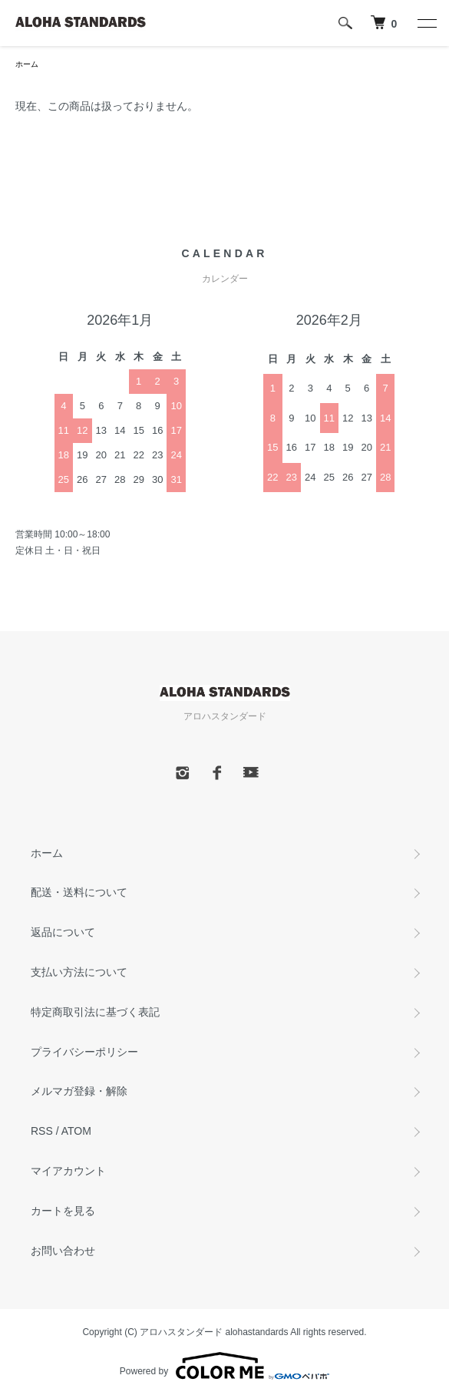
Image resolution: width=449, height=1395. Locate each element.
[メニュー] (426, 23)
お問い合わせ (63, 1251)
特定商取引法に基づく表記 (95, 1012)
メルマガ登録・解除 (79, 1091)
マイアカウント (68, 1171)
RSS (42, 1131)
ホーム (26, 64)
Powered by (224, 1366)
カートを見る (63, 1211)
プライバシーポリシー (84, 1052)
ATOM (76, 1131)
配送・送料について (79, 892)
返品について (63, 932)
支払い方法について (79, 972)
